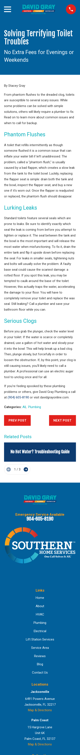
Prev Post (17, 420)
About (40, 606)
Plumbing (34, 407)
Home (40, 598)
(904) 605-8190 (18, 397)
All (24, 407)
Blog (40, 664)
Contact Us (40, 672)
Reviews (40, 656)
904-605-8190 (39, 519)
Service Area (40, 648)
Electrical (40, 631)
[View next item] (26, 469)
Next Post (62, 420)
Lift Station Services (40, 639)
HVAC (40, 614)
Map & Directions (40, 710)
